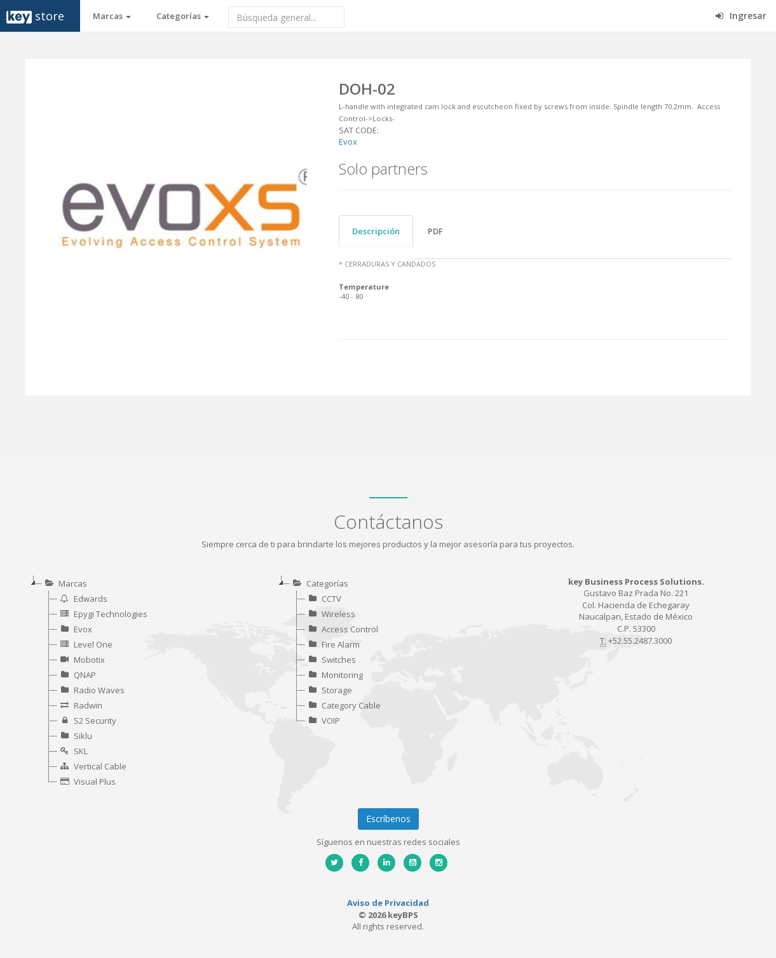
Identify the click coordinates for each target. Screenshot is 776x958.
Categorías (182, 16)
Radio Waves (99, 690)
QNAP (85, 675)
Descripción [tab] (376, 231)
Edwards (90, 598)
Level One (93, 644)
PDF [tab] (435, 231)
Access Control (350, 629)
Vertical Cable (100, 766)
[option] (182, 209)
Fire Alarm (341, 644)
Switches (339, 659)
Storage (337, 690)
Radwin (88, 705)
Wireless (338, 614)
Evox (348, 141)
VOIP (331, 720)
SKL (81, 751)
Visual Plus (95, 781)
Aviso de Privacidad (388, 902)
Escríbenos (388, 819)
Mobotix (89, 659)
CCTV (331, 598)
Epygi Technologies (110, 614)
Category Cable (351, 705)
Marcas (112, 16)
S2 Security (95, 720)
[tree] (140, 682)
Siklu (83, 736)
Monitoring (342, 675)
